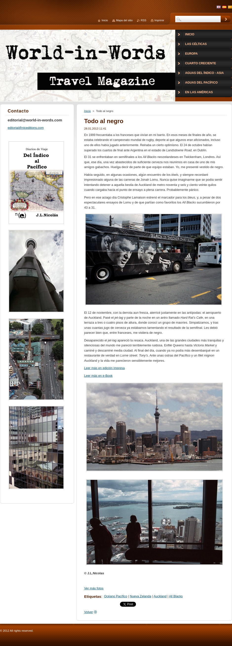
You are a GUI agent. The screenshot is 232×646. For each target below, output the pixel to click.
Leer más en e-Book (98, 376)
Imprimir (159, 20)
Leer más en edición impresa (104, 368)
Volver (88, 612)
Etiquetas (92, 596)
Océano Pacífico (115, 596)
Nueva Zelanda (140, 596)
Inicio (87, 111)
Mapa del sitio (124, 20)
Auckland (160, 596)
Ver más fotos (93, 588)
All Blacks (176, 596)
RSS (143, 20)
